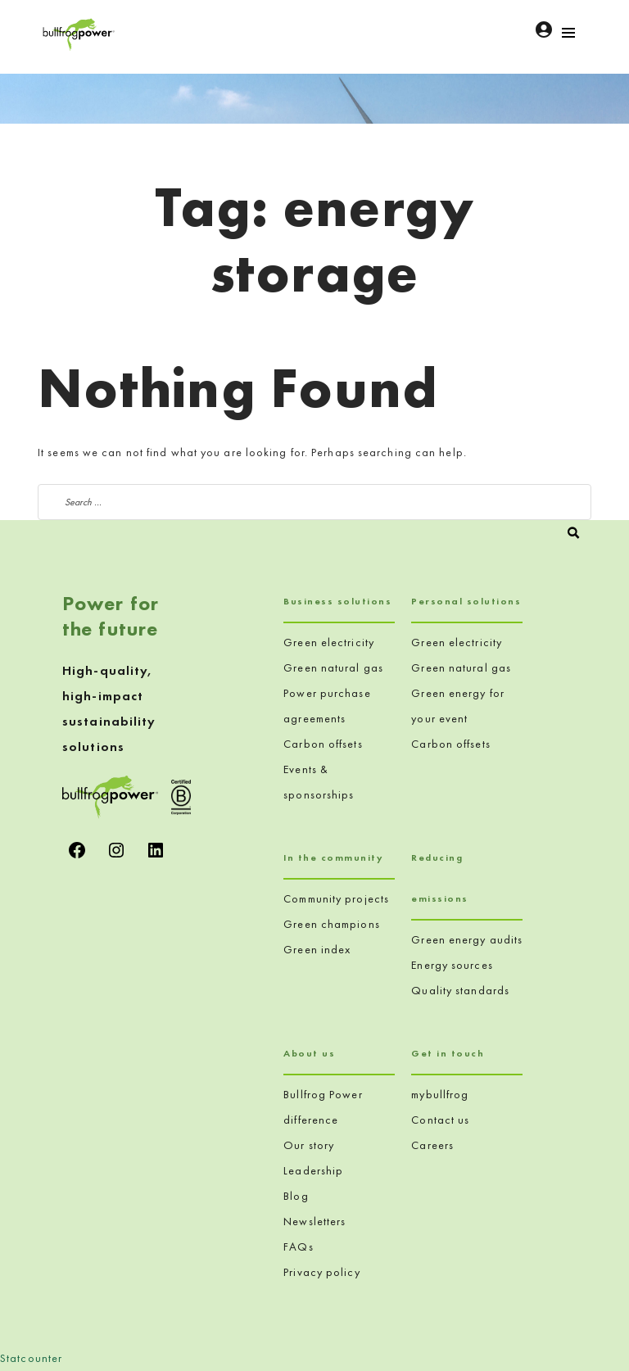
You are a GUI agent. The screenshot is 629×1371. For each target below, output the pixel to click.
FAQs (298, 1246)
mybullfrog (439, 1094)
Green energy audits (467, 939)
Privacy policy (321, 1272)
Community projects (336, 898)
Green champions (331, 923)
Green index (317, 949)
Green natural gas (333, 667)
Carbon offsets (322, 743)
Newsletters (314, 1221)
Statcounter (31, 1358)
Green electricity (328, 642)
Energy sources (451, 964)
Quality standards (460, 990)
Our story (308, 1145)
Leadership (313, 1170)
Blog (295, 1195)
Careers (432, 1145)
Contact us (440, 1119)
